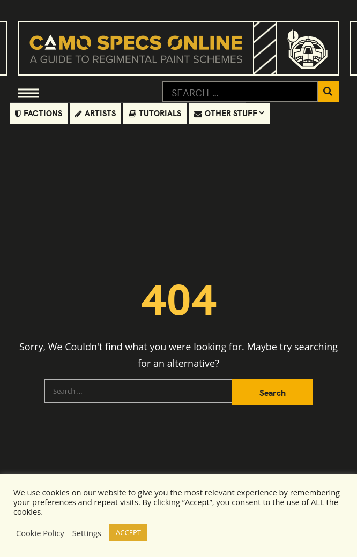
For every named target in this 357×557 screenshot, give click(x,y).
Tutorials (155, 112)
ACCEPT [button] (128, 532)
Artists (95, 112)
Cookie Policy (40, 533)
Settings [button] (86, 533)
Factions (38, 112)
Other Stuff (225, 112)
